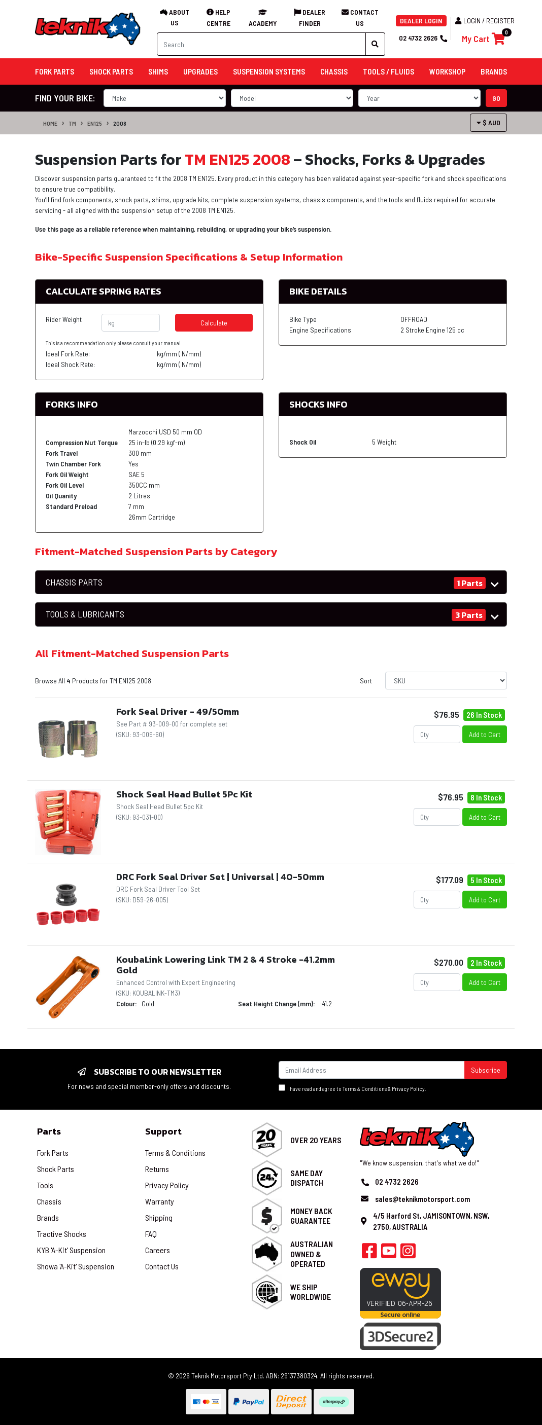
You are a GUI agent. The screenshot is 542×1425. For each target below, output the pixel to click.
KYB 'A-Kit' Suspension (71, 1250)
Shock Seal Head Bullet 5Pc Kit (184, 794)
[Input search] (261, 44)
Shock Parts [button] (111, 71)
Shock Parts (55, 1169)
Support (163, 1131)
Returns (157, 1169)
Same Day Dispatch (306, 1177)
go (496, 98)
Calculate (213, 322)
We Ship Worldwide (310, 1291)
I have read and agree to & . (352, 1088)
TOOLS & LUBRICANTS (85, 614)
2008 (119, 123)
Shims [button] (158, 71)
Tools (45, 1185)
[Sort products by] (446, 680)
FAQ (151, 1233)
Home (50, 123)
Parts (49, 1131)
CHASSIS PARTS (74, 582)
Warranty (159, 1201)
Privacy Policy (408, 1088)
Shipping (159, 1217)
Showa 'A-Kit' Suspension (75, 1266)
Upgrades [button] (200, 71)
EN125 (94, 123)
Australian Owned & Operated (311, 1253)
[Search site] (375, 44)
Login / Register (485, 20)
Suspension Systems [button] (269, 71)
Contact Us (162, 1266)
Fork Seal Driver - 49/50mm (177, 711)
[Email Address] (372, 1070)
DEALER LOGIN (421, 20)
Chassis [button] (334, 71)
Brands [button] (494, 71)
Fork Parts (53, 1152)
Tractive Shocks (61, 1233)
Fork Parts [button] (54, 71)
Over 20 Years (316, 1140)
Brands (48, 1217)
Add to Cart (484, 734)
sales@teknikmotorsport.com (422, 1198)
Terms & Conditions (365, 1088)
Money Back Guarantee (311, 1215)
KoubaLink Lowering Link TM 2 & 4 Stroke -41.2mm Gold (225, 965)
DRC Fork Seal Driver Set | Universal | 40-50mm (220, 877)
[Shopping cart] (483, 38)
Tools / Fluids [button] (388, 71)
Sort (366, 680)
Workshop (447, 71)
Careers (157, 1250)
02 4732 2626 (423, 37)
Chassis (49, 1201)
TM (72, 123)
